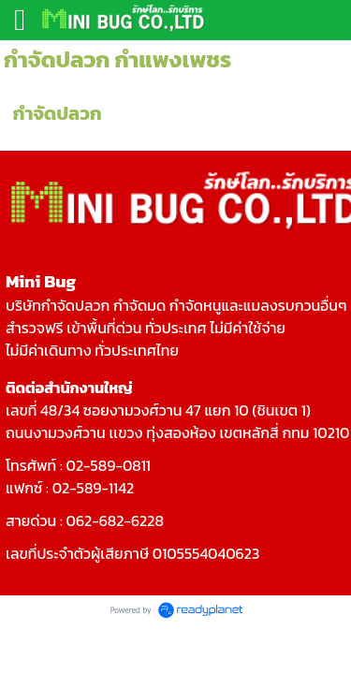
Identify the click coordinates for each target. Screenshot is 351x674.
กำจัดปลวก (57, 113)
